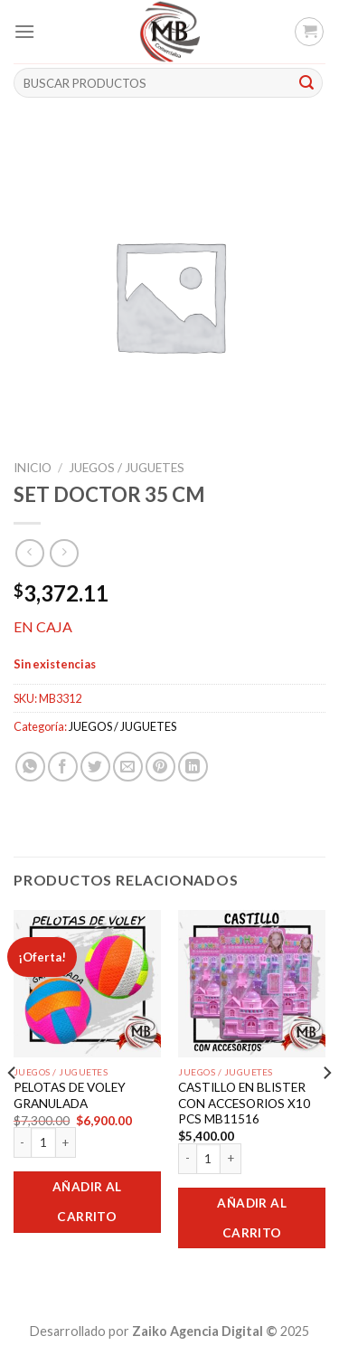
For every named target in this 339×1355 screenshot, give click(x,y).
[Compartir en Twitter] (95, 767)
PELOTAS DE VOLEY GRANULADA (70, 1095)
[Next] (326, 1109)
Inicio (33, 467)
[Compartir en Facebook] (63, 767)
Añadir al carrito (87, 1202)
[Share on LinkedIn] (193, 767)
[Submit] (306, 83)
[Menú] (24, 31)
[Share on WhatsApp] (30, 767)
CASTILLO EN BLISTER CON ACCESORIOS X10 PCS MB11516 (244, 1103)
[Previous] (13, 1109)
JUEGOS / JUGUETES (126, 467)
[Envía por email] (128, 767)
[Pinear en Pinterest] (160, 767)
